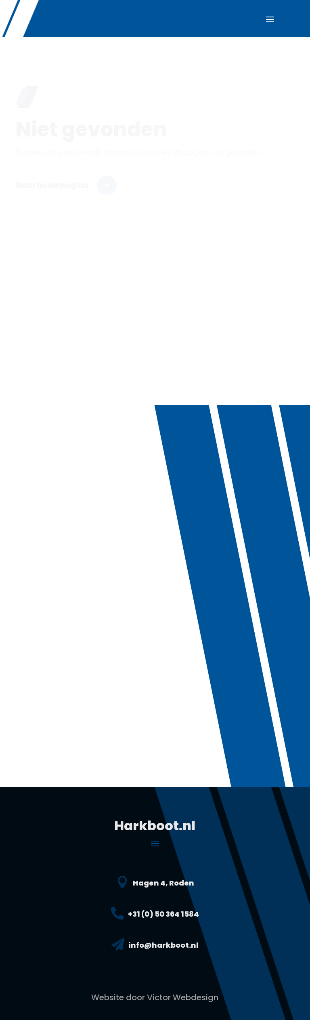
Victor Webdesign (182, 997)
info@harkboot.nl (163, 945)
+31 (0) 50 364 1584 (163, 914)
